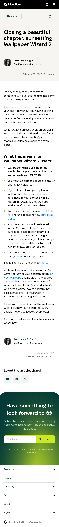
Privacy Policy (29, 452)
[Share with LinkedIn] (16, 379)
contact (19, 256)
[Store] (47, 4)
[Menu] (54, 4)
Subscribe (45, 439)
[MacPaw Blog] (13, 4)
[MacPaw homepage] (6, 522)
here (44, 262)
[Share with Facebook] (7, 379)
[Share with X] (25, 379)
